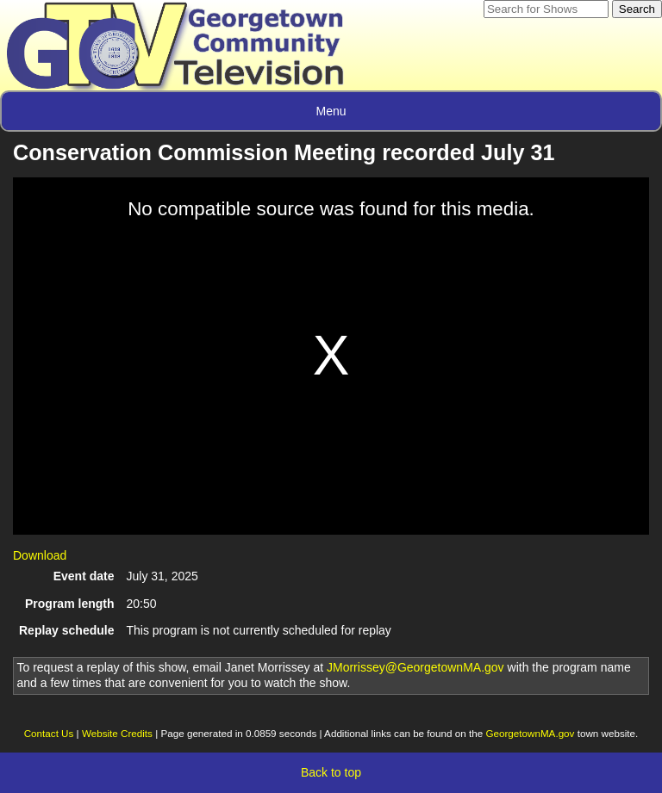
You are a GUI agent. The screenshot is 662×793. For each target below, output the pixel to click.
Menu (330, 111)
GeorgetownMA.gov (529, 733)
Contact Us (49, 733)
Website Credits (117, 733)
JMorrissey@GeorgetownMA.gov (415, 667)
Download (39, 555)
